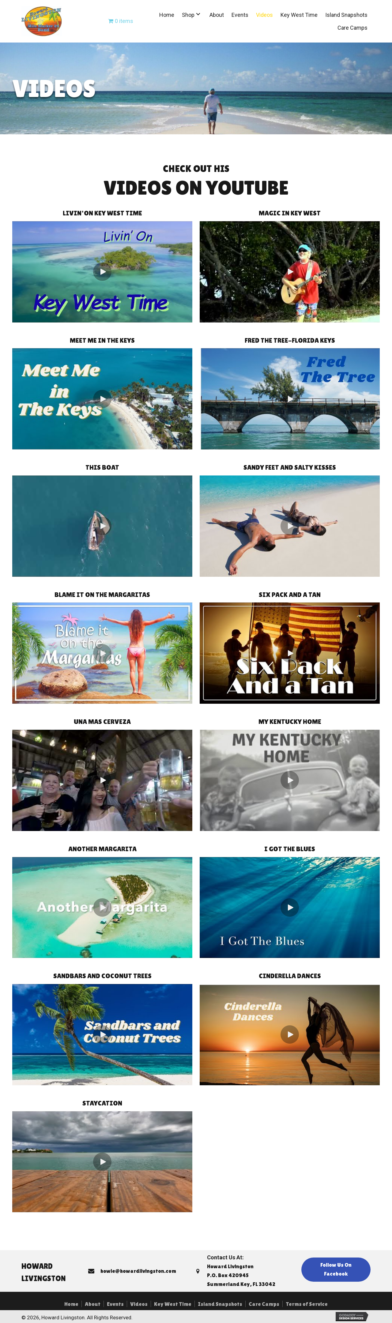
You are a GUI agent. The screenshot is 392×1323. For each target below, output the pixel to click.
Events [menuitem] (115, 1304)
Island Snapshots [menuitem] (220, 1304)
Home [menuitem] (71, 1304)
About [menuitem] (92, 1304)
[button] (198, 14)
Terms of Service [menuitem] (307, 1304)
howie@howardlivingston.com (138, 1271)
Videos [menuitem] (139, 1304)
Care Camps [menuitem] (264, 1304)
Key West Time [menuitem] (172, 1304)
